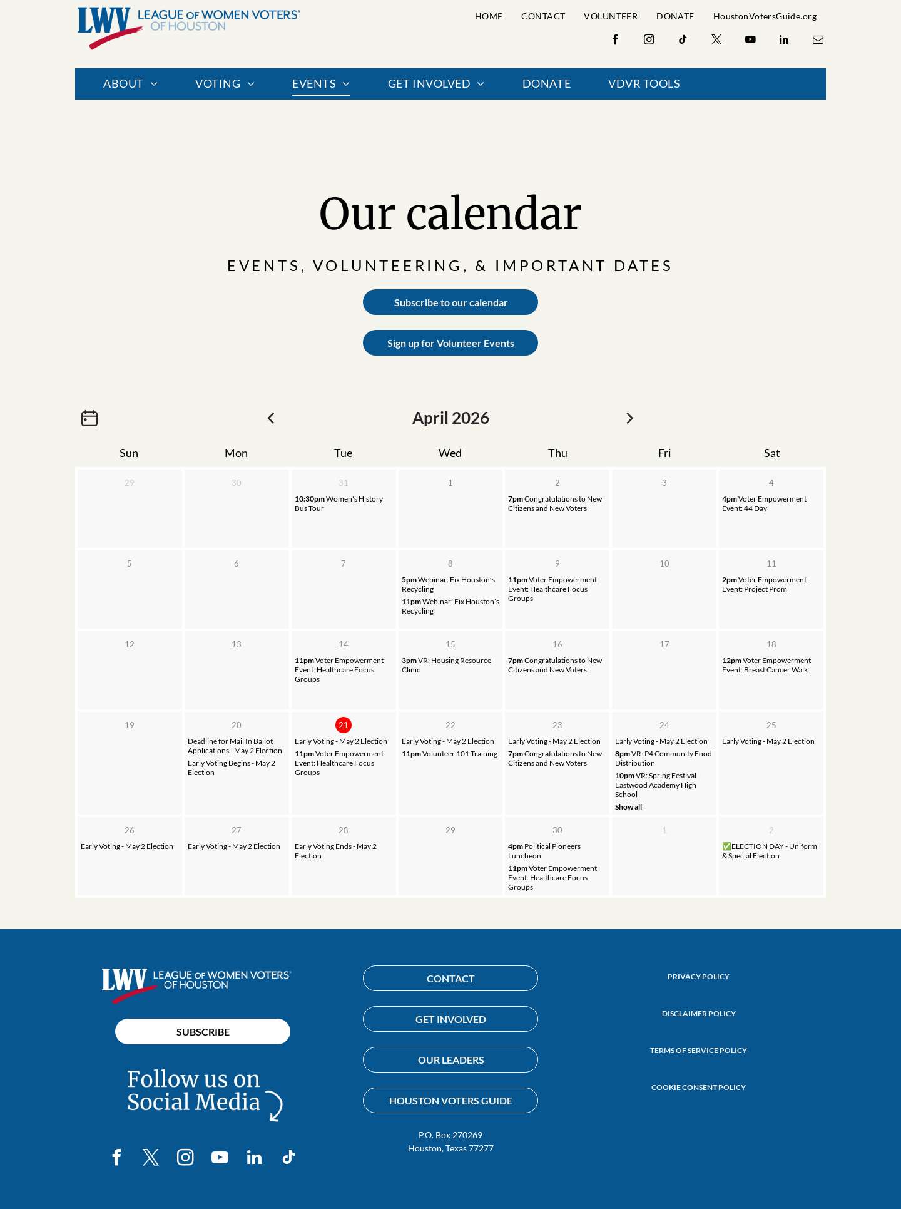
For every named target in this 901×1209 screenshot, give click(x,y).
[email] (818, 41)
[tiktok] (683, 41)
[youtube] (750, 41)
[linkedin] (784, 41)
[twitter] (717, 41)
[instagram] (649, 41)
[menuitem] (489, 16)
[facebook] (615, 41)
